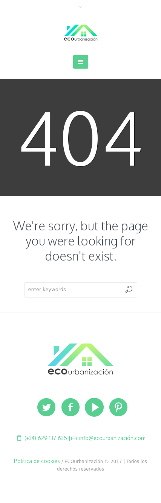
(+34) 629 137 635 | (47, 438)
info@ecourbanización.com (112, 438)
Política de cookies (37, 461)
